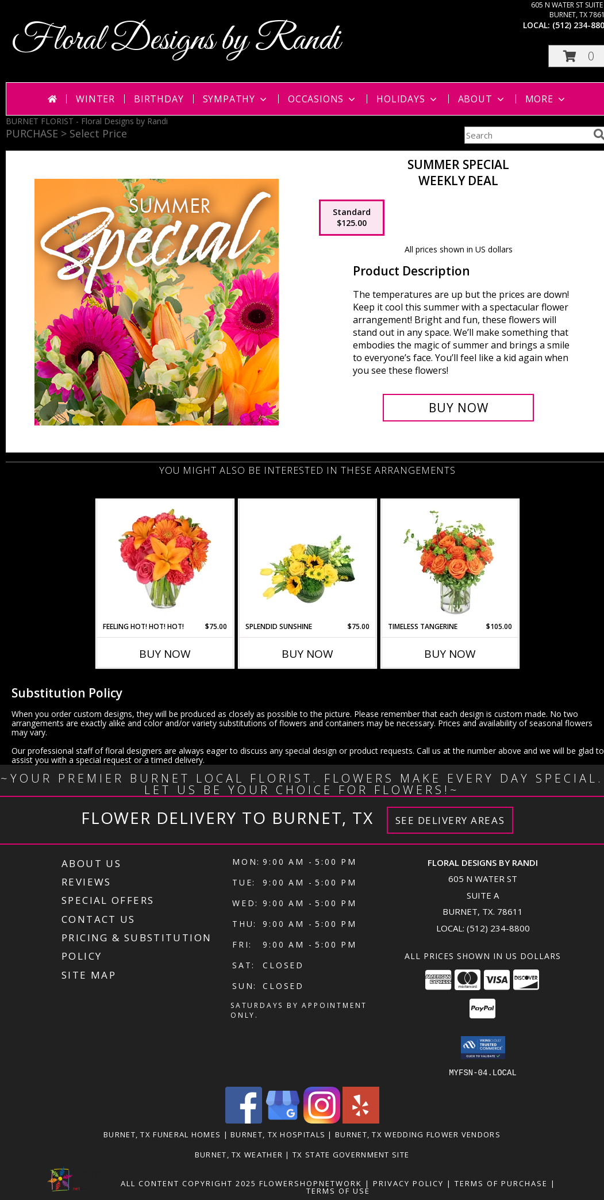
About (482, 99)
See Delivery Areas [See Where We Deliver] (450, 820)
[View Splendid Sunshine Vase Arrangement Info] (308, 561)
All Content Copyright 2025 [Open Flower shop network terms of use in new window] (188, 1183)
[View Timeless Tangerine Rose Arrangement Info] (450, 561)
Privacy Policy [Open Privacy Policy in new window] (408, 1183)
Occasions (322, 99)
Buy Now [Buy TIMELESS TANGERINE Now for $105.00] (450, 653)
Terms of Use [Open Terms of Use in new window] (338, 1190)
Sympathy (236, 99)
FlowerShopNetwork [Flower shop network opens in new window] (310, 1183)
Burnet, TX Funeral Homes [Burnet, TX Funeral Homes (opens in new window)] (162, 1134)
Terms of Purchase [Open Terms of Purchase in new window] (501, 1183)
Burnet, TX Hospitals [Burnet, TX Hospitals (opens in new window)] (277, 1134)
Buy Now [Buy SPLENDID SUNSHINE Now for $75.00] (307, 653)
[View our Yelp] (361, 1119)
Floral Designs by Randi (175, 40)
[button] (483, 1047)
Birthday (158, 99)
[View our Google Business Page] (282, 1119)
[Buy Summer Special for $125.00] (458, 407)
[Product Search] (526, 135)
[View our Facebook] (243, 1119)
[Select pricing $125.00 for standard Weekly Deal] (352, 218)
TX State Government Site (351, 1154)
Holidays (407, 99)
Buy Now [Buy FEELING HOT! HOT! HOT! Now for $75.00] (165, 653)
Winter (95, 99)
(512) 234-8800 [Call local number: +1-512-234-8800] (498, 928)
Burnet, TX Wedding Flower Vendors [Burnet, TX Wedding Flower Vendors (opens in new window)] (418, 1134)
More (546, 99)
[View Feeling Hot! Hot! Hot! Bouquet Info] (165, 561)
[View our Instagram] (321, 1119)
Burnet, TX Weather (239, 1154)
